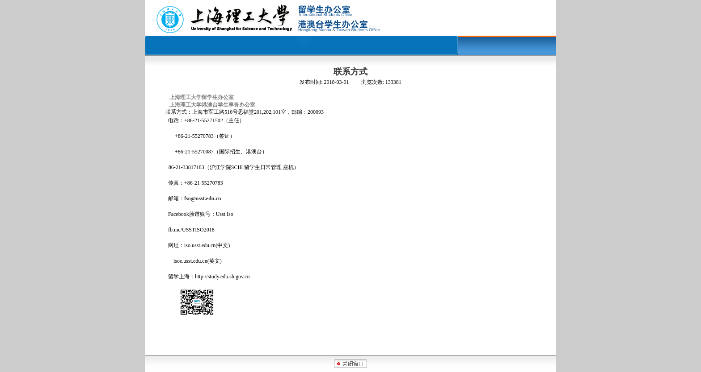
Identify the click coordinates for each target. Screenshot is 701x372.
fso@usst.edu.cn (202, 198)
